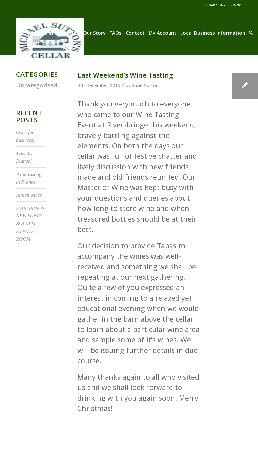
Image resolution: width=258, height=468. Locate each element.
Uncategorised (36, 85)
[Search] (251, 32)
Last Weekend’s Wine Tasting (125, 75)
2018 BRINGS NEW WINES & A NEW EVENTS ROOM (30, 223)
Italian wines (29, 195)
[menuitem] (27, 32)
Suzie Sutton (145, 85)
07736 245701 (231, 4)
